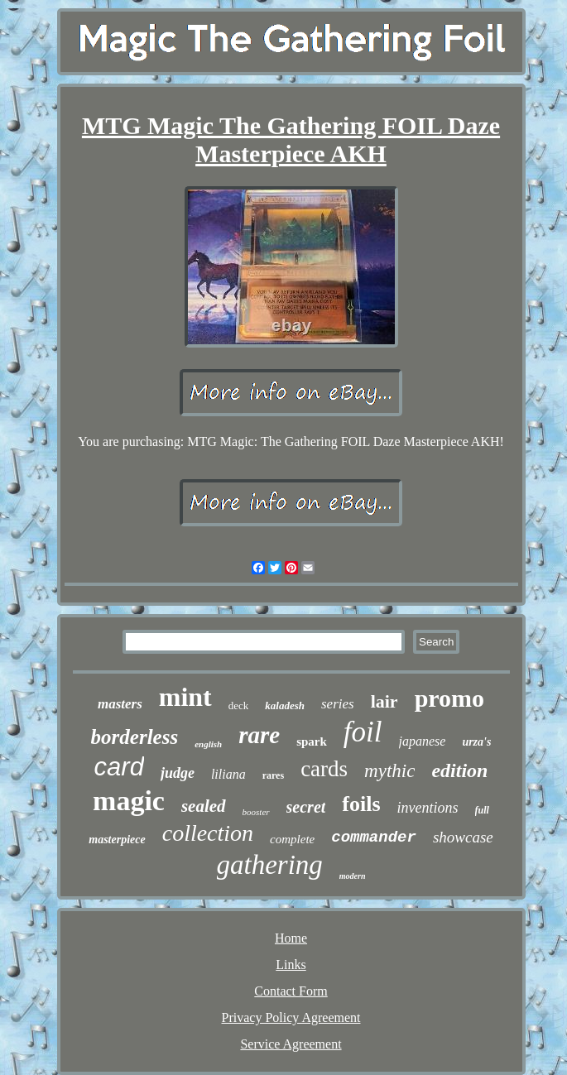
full (482, 810)
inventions (428, 807)
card (119, 766)
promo (449, 698)
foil (363, 732)
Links (290, 964)
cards (324, 768)
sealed (203, 806)
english (208, 744)
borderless (135, 737)
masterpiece (117, 839)
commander (373, 837)
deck (238, 705)
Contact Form (290, 991)
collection (207, 833)
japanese (422, 741)
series (337, 704)
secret (306, 807)
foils (361, 804)
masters (120, 704)
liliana (228, 774)
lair (384, 701)
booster (256, 812)
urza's (476, 742)
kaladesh (285, 705)
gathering (270, 865)
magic (129, 800)
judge (178, 773)
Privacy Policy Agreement (291, 1017)
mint (185, 697)
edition (459, 770)
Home (291, 938)
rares (273, 775)
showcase (463, 837)
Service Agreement (290, 1044)
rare (259, 735)
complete (292, 839)
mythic (389, 771)
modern (352, 876)
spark (311, 741)
